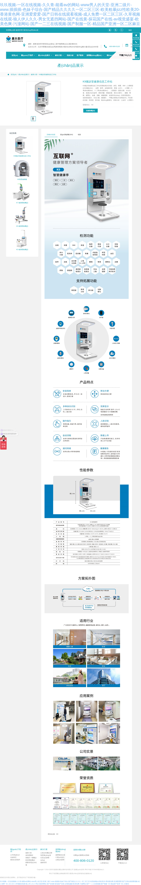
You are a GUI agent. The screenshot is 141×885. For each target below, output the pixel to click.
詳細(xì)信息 (51, 134)
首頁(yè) (15, 55)
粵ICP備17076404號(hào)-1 (94, 869)
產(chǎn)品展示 (23, 74)
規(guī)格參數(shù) (66, 134)
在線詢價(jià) (90, 110)
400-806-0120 (114, 46)
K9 (57, 834)
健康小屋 (34, 74)
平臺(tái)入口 (125, 55)
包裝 (79, 134)
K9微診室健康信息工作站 (47, 74)
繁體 (130, 30)
